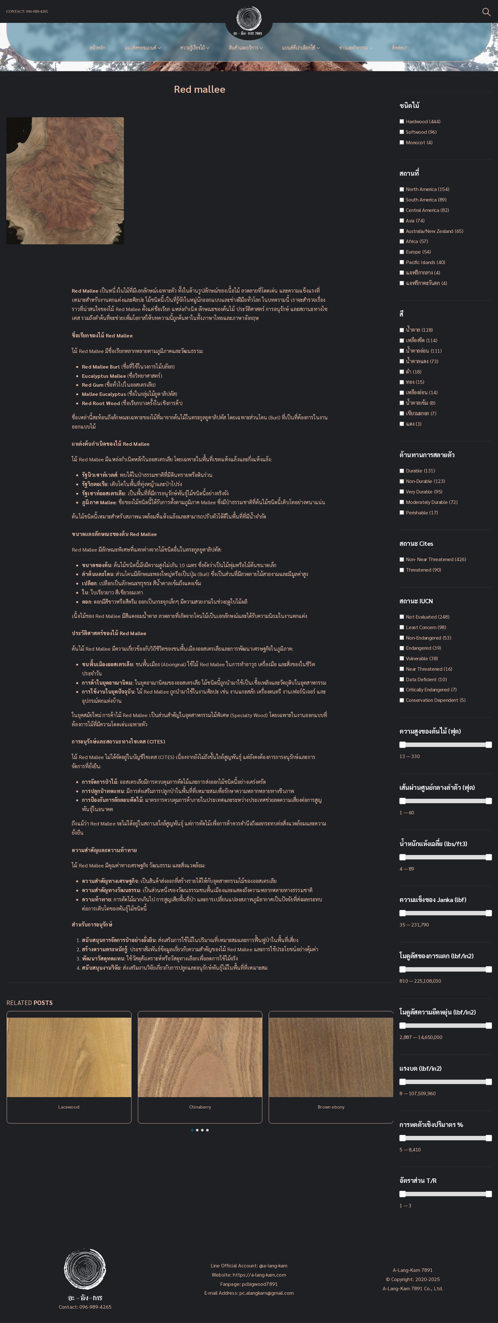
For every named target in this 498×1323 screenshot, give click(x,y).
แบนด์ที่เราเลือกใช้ (298, 48)
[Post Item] (69, 1057)
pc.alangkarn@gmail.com (266, 1292)
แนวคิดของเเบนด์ (140, 48)
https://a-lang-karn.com (259, 1274)
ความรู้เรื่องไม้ (192, 48)
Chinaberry (200, 1106)
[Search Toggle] (487, 11)
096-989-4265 (95, 1306)
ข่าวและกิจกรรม (353, 48)
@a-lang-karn (273, 1265)
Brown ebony (331, 1106)
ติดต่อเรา (400, 48)
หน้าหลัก (97, 48)
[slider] (402, 745)
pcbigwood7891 (260, 1283)
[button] (192, 1130)
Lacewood (68, 1106)
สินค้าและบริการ (243, 48)
